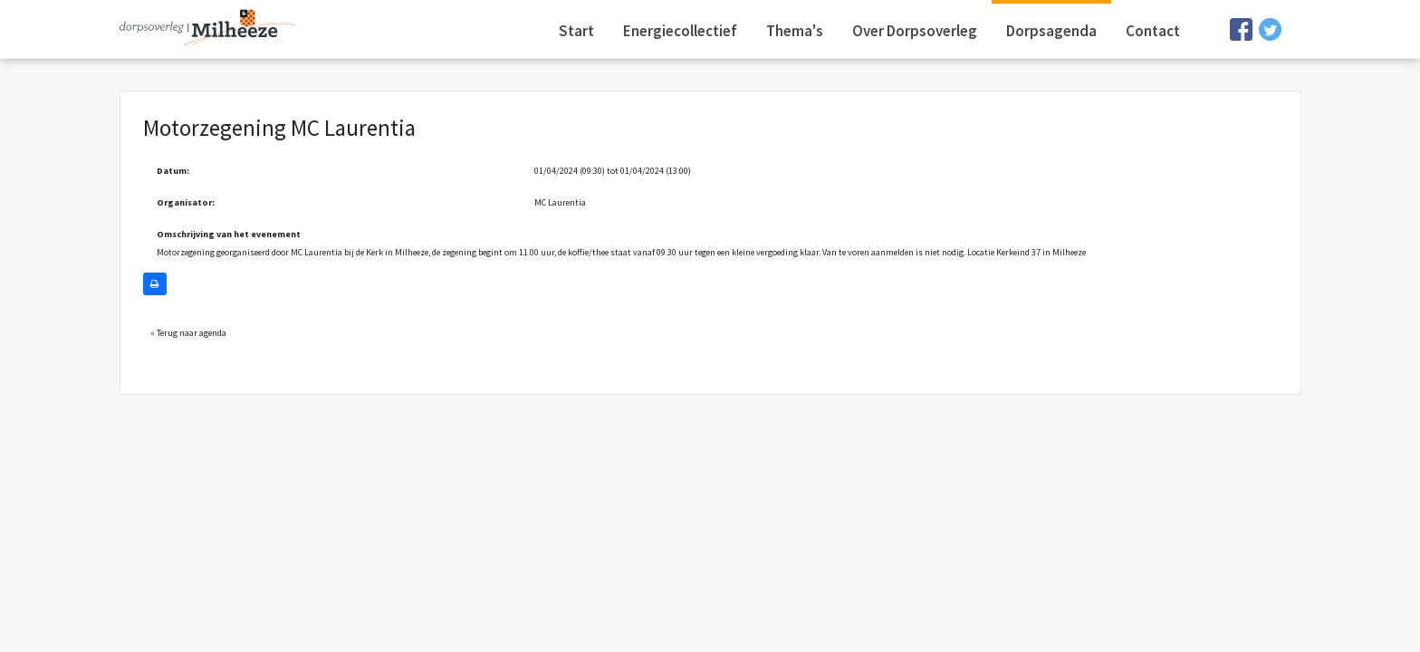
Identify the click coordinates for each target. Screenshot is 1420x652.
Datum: (173, 171)
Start (576, 31)
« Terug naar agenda (188, 333)
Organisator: (186, 202)
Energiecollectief (680, 31)
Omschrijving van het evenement (229, 234)
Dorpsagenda (1051, 31)
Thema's (794, 31)
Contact (1153, 31)
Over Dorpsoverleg (914, 31)
